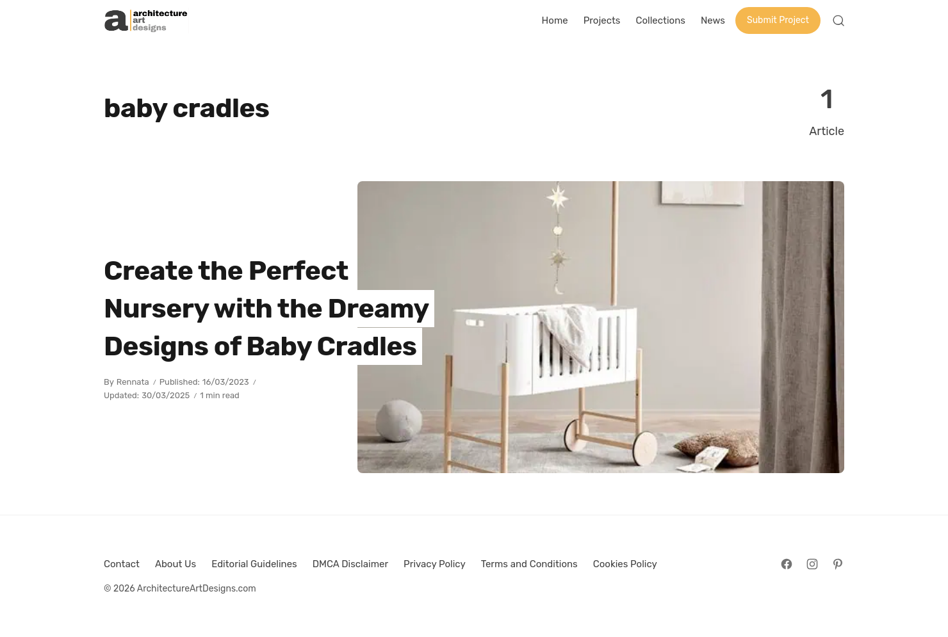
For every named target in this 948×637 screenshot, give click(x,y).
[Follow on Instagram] (812, 564)
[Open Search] (838, 20)
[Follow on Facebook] (786, 564)
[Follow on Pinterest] (837, 564)
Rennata (133, 382)
